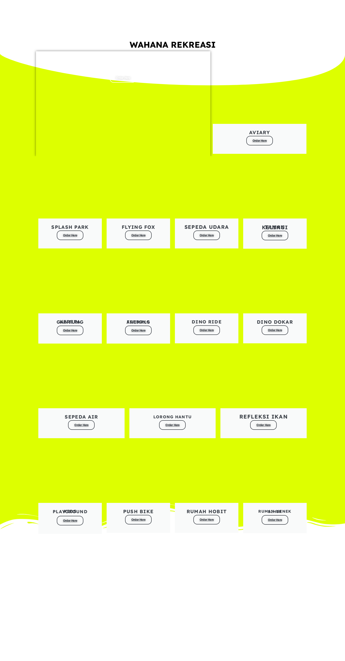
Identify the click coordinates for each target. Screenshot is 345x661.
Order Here (123, 75)
